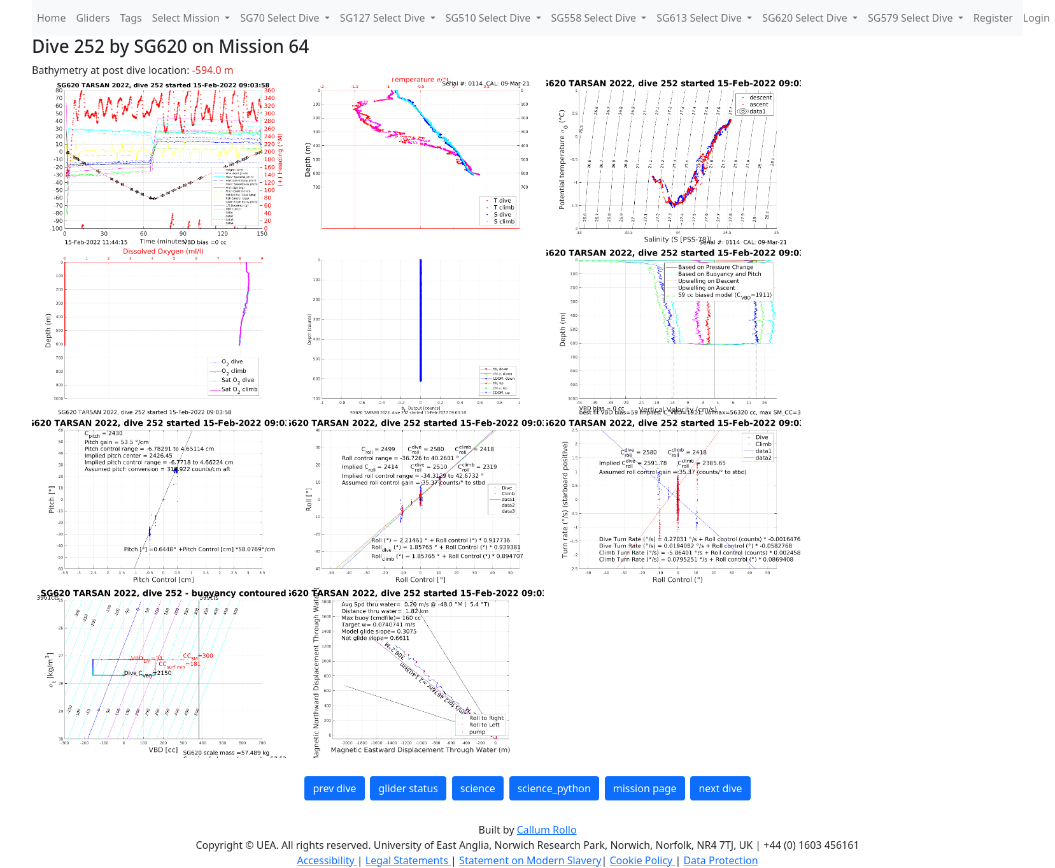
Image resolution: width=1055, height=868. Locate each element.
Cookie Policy (642, 860)
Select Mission (187, 18)
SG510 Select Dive (490, 18)
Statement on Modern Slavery (530, 860)
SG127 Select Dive (384, 18)
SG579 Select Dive (912, 18)
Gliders (93, 18)
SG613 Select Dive (700, 18)
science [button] (477, 788)
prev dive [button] (334, 788)
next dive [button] (720, 788)
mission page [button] (645, 788)
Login (1036, 18)
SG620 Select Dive (806, 18)
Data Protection (720, 860)
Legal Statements (408, 860)
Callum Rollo (547, 830)
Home (51, 18)
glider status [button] (407, 788)
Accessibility (327, 860)
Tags (131, 18)
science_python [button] (554, 788)
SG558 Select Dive (595, 18)
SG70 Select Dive (281, 18)
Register (993, 18)
